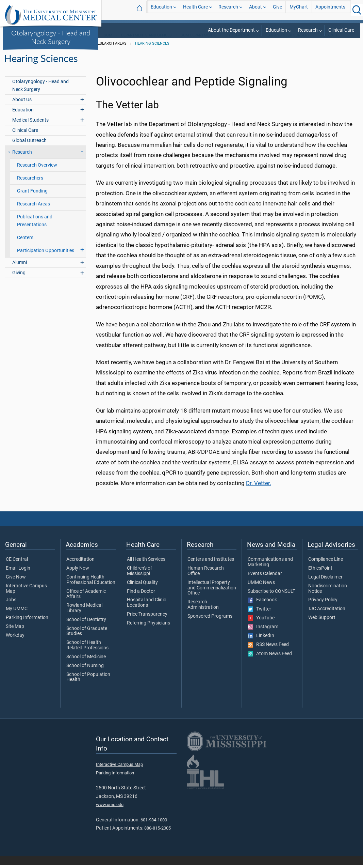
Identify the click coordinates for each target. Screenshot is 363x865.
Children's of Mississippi (139, 580)
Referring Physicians (148, 632)
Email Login (18, 577)
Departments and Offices (146, 44)
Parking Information (27, 627)
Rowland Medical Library (84, 617)
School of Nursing (85, 675)
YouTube (261, 627)
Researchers (30, 187)
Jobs (11, 609)
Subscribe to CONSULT (271, 600)
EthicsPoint (320, 577)
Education (161, 10)
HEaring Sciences (152, 52)
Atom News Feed (270, 663)
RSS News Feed (268, 654)
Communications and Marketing (270, 571)
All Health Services (146, 568)
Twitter (259, 618)
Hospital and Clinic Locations (146, 611)
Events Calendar (265, 583)
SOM (108, 44)
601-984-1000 (154, 829)
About (255, 10)
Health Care (195, 10)
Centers (25, 247)
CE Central (17, 568)
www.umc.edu (109, 813)
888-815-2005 (157, 837)
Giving (19, 282)
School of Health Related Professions (87, 654)
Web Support (321, 627)
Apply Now (77, 577)
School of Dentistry (86, 629)
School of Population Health (88, 686)
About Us (22, 109)
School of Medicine (86, 666)
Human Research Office (205, 580)
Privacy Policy (322, 609)
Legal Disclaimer (325, 586)
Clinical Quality (142, 591)
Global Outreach (29, 150)
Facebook (262, 609)
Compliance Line (325, 568)
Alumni (19, 272)
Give (277, 10)
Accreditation (80, 568)
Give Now (16, 586)
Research (228, 10)
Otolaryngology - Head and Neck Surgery (50, 37)
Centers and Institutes (210, 568)
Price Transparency (147, 623)
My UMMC (17, 618)
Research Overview (37, 174)
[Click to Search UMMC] (357, 10)
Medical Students (30, 129)
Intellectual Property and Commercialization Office (211, 597)
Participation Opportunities (45, 260)
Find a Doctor (141, 600)
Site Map (15, 635)
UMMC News (261, 591)
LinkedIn (261, 645)
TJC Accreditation (326, 618)
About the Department (231, 30)
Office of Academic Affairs (86, 603)
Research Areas (33, 213)
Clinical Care (341, 30)
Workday (15, 644)
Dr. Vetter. (258, 492)
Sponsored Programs (209, 625)
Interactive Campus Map (26, 597)
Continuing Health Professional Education (90, 589)
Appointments (330, 10)
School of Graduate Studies (86, 640)
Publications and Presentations (34, 230)
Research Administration (203, 613)
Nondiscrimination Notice (327, 597)
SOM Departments (199, 44)
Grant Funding (32, 200)
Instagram (263, 636)
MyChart (299, 10)
